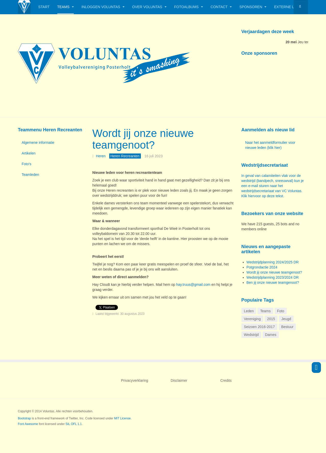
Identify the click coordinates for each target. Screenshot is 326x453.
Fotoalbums (188, 7)
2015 (271, 319)
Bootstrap (24, 418)
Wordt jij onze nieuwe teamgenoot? (143, 139)
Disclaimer (179, 380)
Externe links (290, 7)
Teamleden (30, 175)
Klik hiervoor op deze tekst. (262, 196)
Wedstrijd (251, 335)
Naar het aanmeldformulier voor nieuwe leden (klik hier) (270, 145)
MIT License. (122, 418)
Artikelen (28, 153)
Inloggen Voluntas (103, 7)
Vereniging (252, 319)
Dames (270, 335)
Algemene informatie (38, 142)
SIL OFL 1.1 (73, 424)
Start (44, 7)
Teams (65, 7)
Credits (226, 380)
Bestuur (287, 327)
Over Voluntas (149, 7)
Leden (249, 311)
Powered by (285, 415)
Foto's (26, 164)
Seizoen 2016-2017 (259, 327)
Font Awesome (28, 424)
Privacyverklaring (134, 380)
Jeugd (286, 319)
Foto (280, 311)
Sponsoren (252, 7)
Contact (221, 7)
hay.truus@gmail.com (193, 284)
